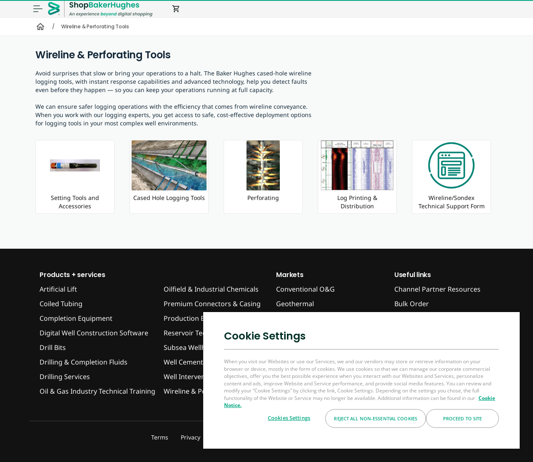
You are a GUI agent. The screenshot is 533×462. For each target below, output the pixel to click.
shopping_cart (176, 9)
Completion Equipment (76, 318)
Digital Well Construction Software (94, 332)
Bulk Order (411, 303)
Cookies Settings (289, 418)
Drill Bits (53, 347)
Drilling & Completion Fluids (83, 362)
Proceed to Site (462, 418)
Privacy (190, 437)
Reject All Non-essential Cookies (375, 418)
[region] (361, 380)
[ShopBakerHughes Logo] (111, 9)
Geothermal (295, 303)
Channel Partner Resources (437, 289)
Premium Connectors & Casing (212, 303)
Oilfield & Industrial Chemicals (211, 289)
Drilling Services (65, 376)
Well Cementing (188, 362)
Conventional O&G (305, 289)
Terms (159, 437)
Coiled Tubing (61, 303)
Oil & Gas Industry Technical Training (97, 391)
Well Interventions (192, 376)
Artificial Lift (58, 289)
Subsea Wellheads (192, 347)
